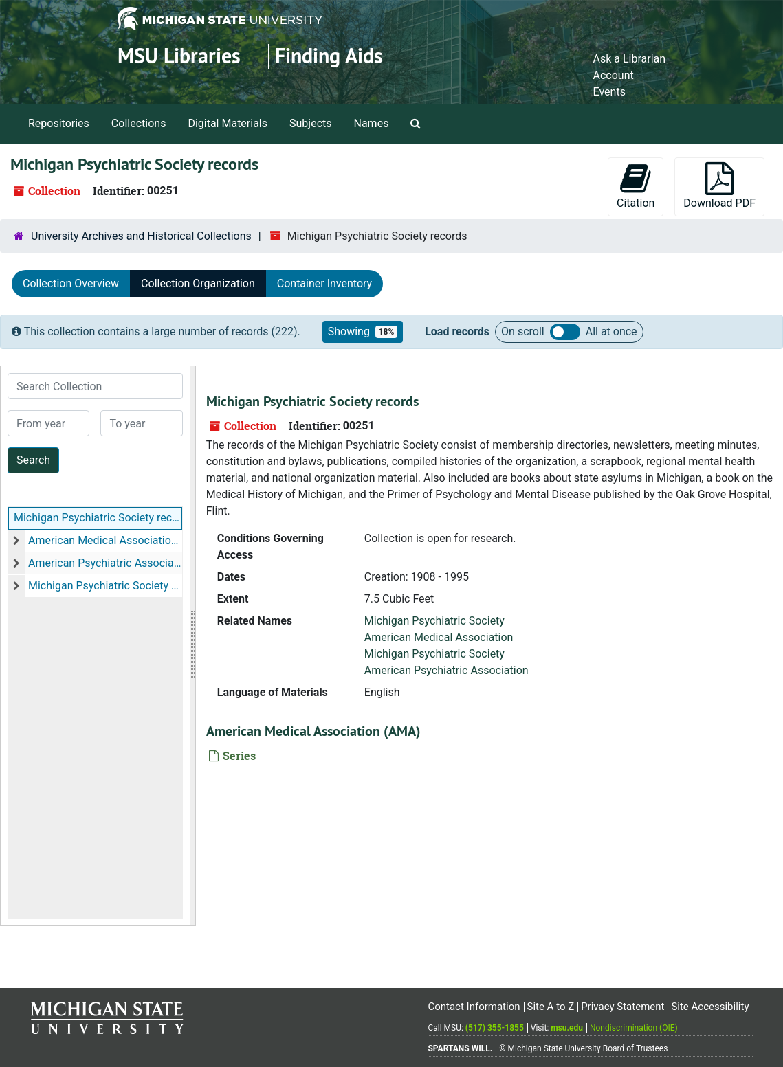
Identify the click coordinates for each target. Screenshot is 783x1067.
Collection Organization (198, 283)
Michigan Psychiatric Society (434, 620)
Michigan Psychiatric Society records (98, 517)
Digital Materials (227, 123)
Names (371, 123)
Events (609, 91)
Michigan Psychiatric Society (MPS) (105, 585)
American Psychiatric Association (446, 670)
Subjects (310, 123)
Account (613, 75)
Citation (635, 186)
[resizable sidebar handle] (192, 645)
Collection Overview (71, 283)
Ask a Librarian (629, 58)
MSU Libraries (179, 56)
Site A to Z (550, 1006)
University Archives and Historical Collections (141, 236)
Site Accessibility (710, 1006)
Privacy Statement (622, 1006)
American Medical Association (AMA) (105, 540)
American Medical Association (439, 637)
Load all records (565, 332)
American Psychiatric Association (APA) (105, 563)
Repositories (58, 123)
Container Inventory (324, 283)
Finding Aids (329, 56)
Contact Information (474, 1006)
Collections (138, 123)
